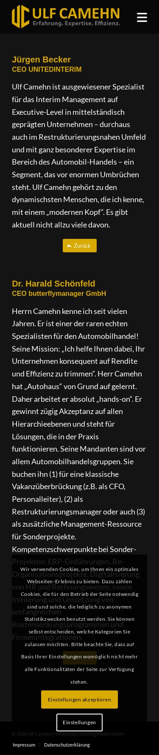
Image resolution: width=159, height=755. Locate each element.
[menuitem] (142, 17)
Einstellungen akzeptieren (80, 699)
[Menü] (142, 17)
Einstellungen (79, 722)
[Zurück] (80, 246)
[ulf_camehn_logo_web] (66, 17)
